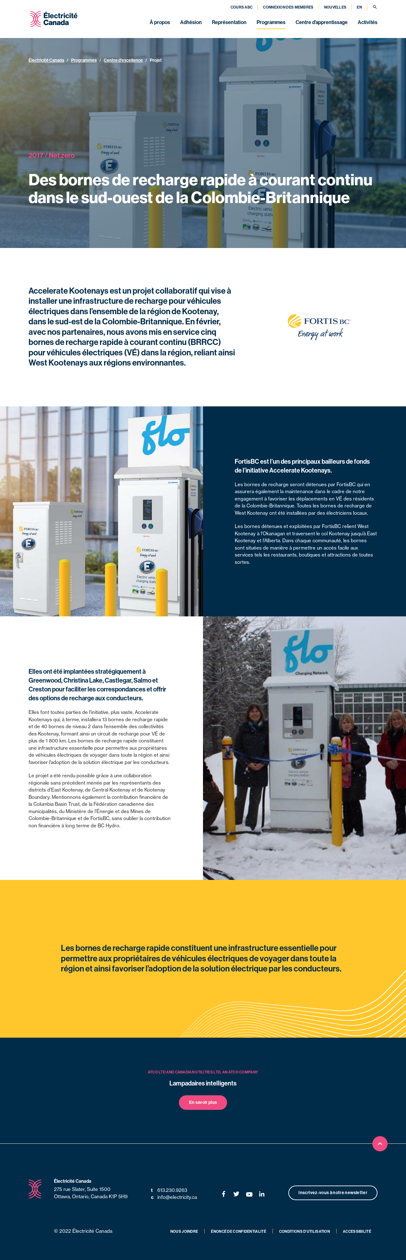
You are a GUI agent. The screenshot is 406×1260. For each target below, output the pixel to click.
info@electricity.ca (174, 1197)
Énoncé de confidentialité (238, 1231)
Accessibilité (357, 1231)
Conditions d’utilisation (304, 1231)
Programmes (271, 22)
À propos (160, 22)
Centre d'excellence (123, 60)
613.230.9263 (169, 1190)
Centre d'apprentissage (322, 22)
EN (359, 7)
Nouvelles (335, 7)
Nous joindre (184, 1231)
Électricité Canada (46, 60)
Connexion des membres (288, 7)
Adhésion (191, 22)
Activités (367, 22)
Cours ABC (242, 7)
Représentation (229, 22)
